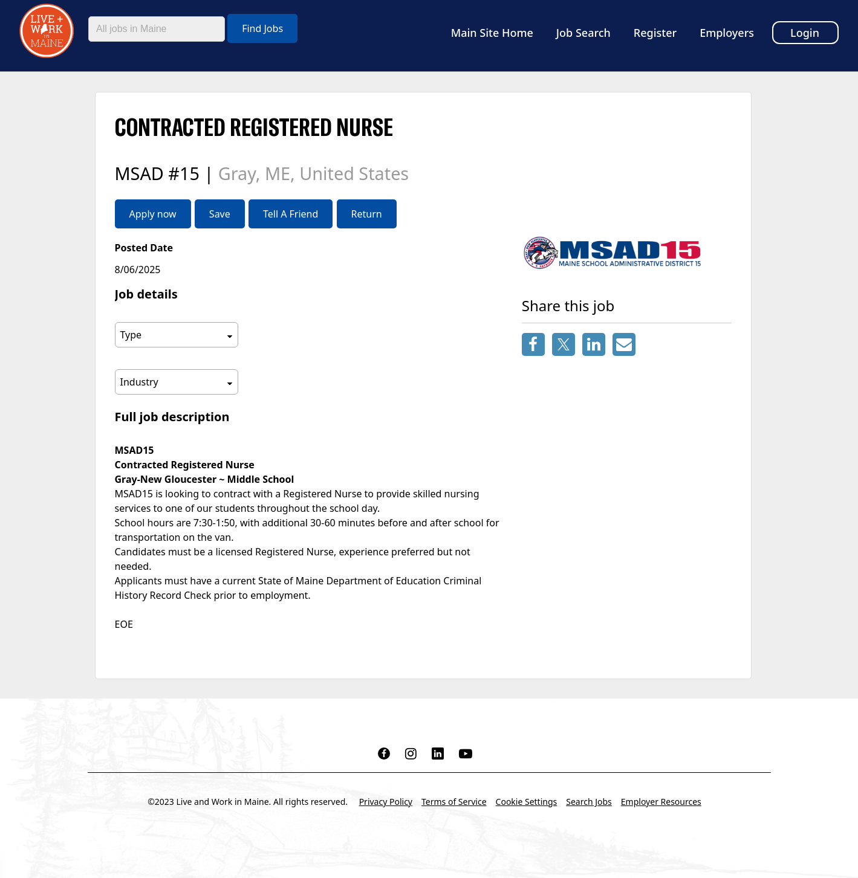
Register (655, 32)
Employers (727, 32)
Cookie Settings (526, 801)
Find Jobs (262, 28)
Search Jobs (589, 801)
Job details (146, 294)
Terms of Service (454, 801)
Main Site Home (492, 32)
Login (804, 32)
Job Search (583, 32)
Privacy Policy (385, 801)
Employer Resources (661, 801)
